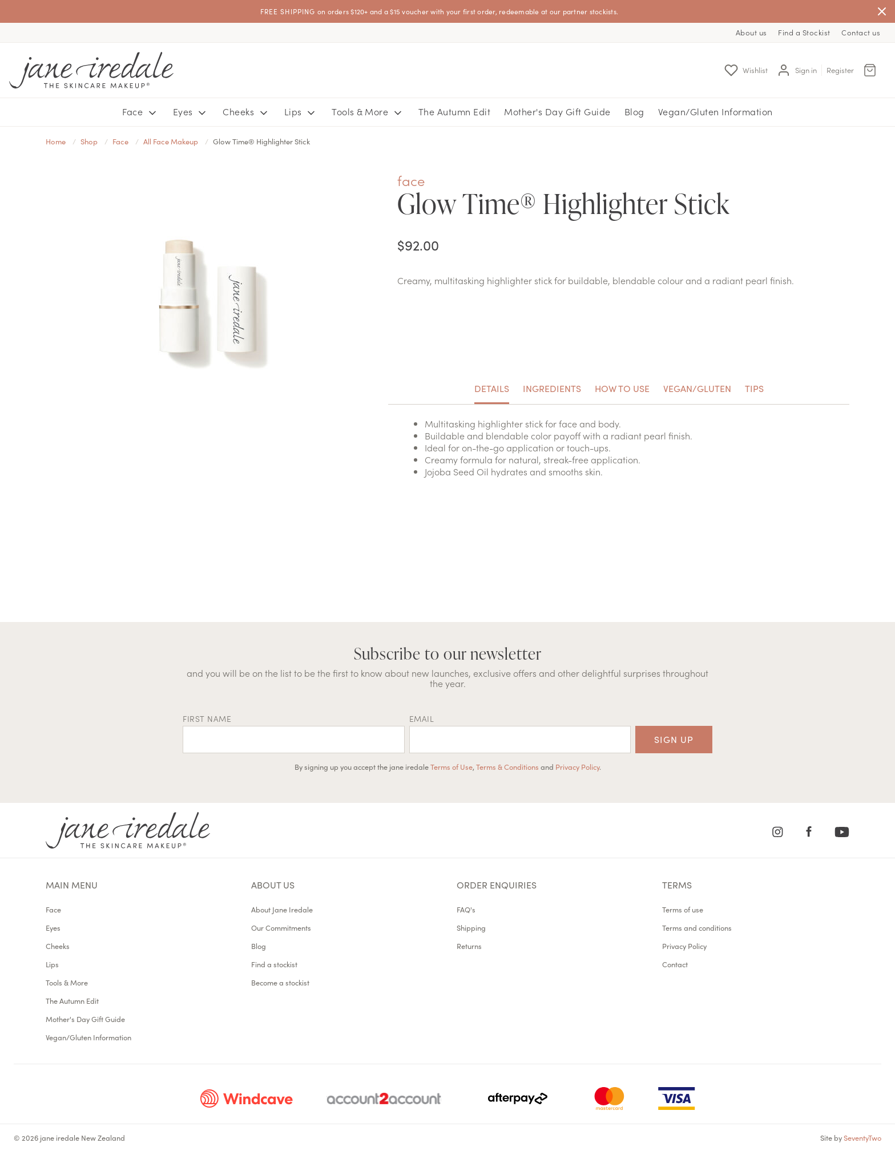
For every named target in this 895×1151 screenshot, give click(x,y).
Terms (677, 884)
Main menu (72, 884)
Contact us (860, 32)
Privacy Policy (577, 766)
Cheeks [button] (247, 112)
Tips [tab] (754, 388)
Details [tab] (491, 388)
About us (751, 32)
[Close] (882, 11)
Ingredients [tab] (552, 388)
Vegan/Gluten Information (715, 111)
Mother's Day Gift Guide (557, 111)
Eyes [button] (191, 112)
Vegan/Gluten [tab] (697, 388)
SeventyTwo (862, 1137)
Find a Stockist (804, 32)
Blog (634, 111)
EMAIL (421, 718)
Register (840, 69)
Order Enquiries (497, 884)
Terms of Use (451, 766)
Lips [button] (301, 112)
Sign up (674, 739)
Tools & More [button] (368, 112)
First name (207, 718)
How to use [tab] (622, 388)
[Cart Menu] (870, 70)
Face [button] (140, 112)
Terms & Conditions (507, 766)
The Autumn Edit (454, 111)
